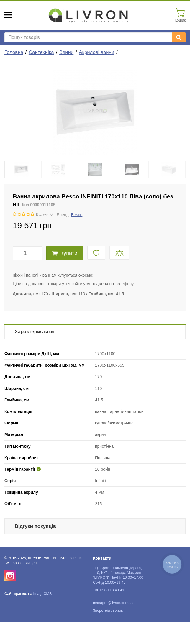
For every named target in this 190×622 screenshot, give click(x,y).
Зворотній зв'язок (108, 610)
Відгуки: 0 (44, 214)
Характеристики (34, 331)
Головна (13, 52)
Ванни (66, 52)
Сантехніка (41, 52)
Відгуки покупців (35, 526)
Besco (76, 214)
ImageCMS (42, 594)
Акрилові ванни (96, 52)
